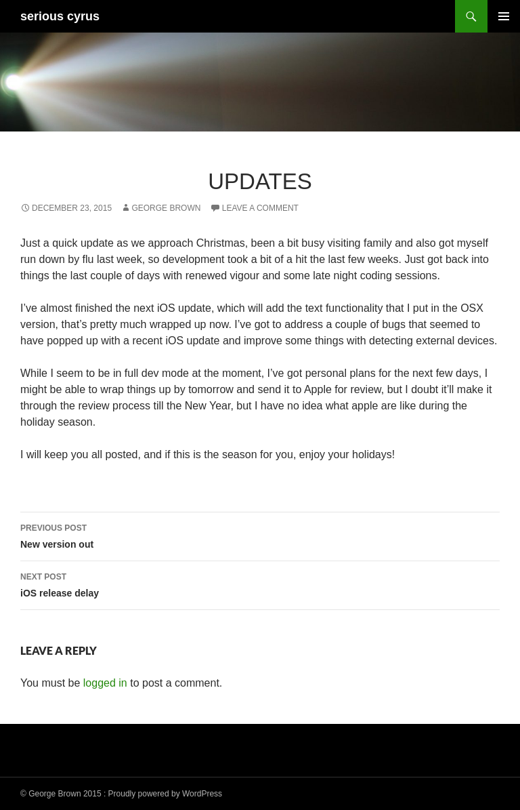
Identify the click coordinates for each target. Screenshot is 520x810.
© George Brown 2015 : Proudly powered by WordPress (121, 793)
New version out (260, 535)
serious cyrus (60, 16)
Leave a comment (260, 208)
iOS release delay (260, 584)
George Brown (165, 208)
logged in (105, 683)
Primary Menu (504, 16)
